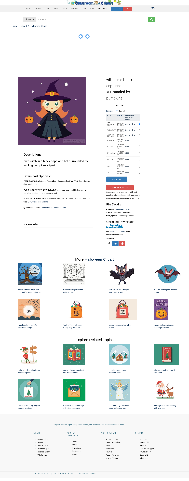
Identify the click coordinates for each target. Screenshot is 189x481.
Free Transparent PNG (110, 124)
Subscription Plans (117, 231)
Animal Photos (112, 458)
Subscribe (117, 9)
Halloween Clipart (38, 26)
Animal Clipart (43, 442)
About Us (143, 439)
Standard (122, 111)
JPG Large (110, 146)
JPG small (110, 160)
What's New (42, 455)
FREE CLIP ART (111, 130)
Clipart (38, 9)
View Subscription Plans (38, 202)
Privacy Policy (145, 452)
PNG (47, 9)
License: (109, 111)
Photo (56, 9)
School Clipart (43, 439)
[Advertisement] (94, 58)
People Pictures (112, 455)
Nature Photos (112, 439)
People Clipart (43, 445)
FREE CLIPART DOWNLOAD (111, 135)
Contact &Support (147, 449)
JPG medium (111, 153)
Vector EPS (110, 140)
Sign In (128, 9)
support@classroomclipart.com (53, 207)
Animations (76, 448)
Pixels (119, 115)
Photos (74, 445)
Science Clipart (44, 452)
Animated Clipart (71, 9)
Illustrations (76, 451)
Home (28, 9)
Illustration (88, 9)
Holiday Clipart (44, 449)
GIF (108, 173)
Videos (74, 454)
